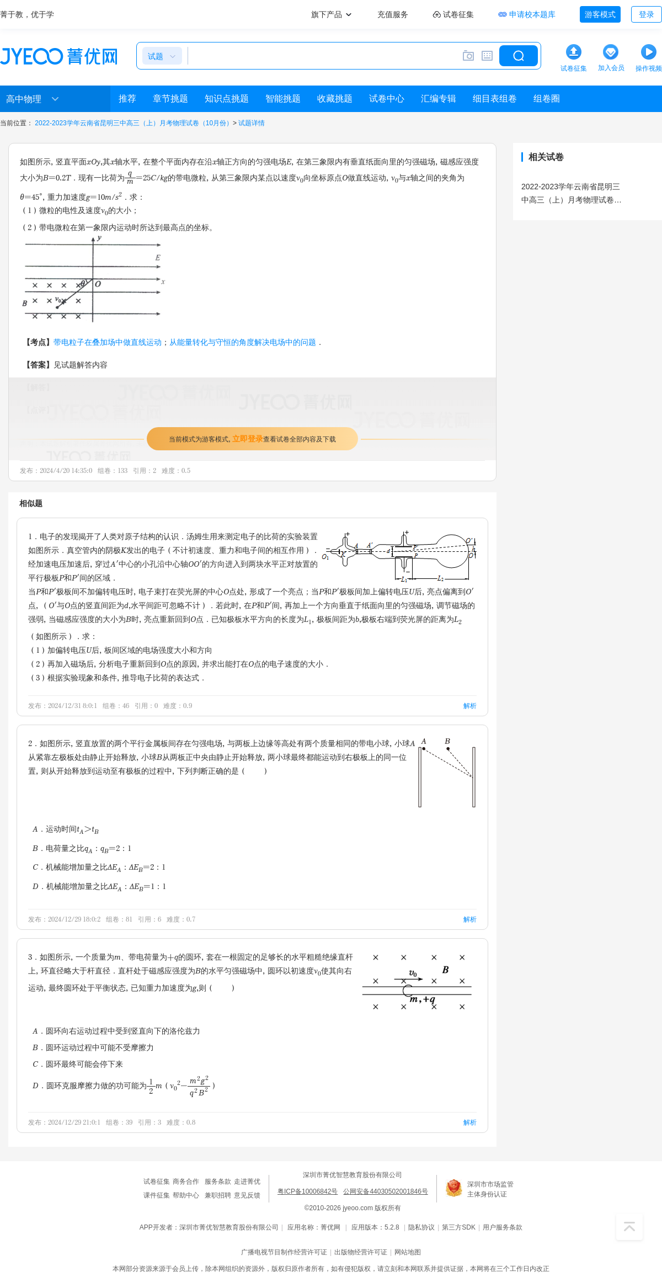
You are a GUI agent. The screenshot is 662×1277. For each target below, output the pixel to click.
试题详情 (251, 123)
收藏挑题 (335, 98)
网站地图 (407, 1252)
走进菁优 (247, 1181)
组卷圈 (546, 98)
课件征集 (156, 1195)
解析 (470, 705)
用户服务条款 (502, 1227)
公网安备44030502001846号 (385, 1191)
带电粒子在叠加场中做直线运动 (108, 342)
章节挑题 (170, 98)
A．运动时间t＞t (66, 830)
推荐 (127, 98)
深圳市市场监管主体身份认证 (490, 1189)
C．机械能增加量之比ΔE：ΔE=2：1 (99, 868)
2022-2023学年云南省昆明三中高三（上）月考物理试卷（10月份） (134, 123)
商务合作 (186, 1181)
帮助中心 (186, 1195)
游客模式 (600, 14)
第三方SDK (459, 1227)
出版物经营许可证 (360, 1252)
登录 (646, 14)
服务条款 (218, 1181)
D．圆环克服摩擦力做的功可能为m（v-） (125, 1085)
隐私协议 (421, 1227)
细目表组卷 (495, 98)
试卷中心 (386, 98)
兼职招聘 (218, 1195)
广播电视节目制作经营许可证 (284, 1252)
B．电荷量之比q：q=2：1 (82, 849)
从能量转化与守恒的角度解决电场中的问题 (242, 342)
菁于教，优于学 (27, 14)
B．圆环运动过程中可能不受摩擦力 (93, 1047)
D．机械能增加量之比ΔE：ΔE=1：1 (99, 887)
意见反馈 (247, 1195)
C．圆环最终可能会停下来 (78, 1063)
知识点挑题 (227, 98)
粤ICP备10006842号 (307, 1191)
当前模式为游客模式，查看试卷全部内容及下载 (252, 438)
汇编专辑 (438, 98)
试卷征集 (156, 1181)
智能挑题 (283, 98)
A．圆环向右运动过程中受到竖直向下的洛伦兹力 (116, 1030)
